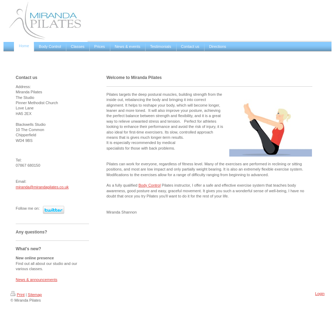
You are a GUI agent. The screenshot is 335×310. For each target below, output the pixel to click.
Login (320, 293)
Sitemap (35, 295)
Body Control (150, 185)
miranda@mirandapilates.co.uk (42, 187)
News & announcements (36, 279)
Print (17, 295)
